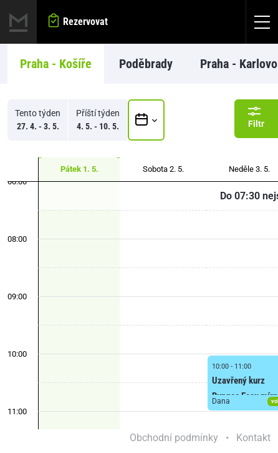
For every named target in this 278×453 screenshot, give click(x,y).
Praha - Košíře (56, 63)
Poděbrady (146, 63)
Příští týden (98, 120)
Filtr (256, 117)
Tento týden (37, 120)
